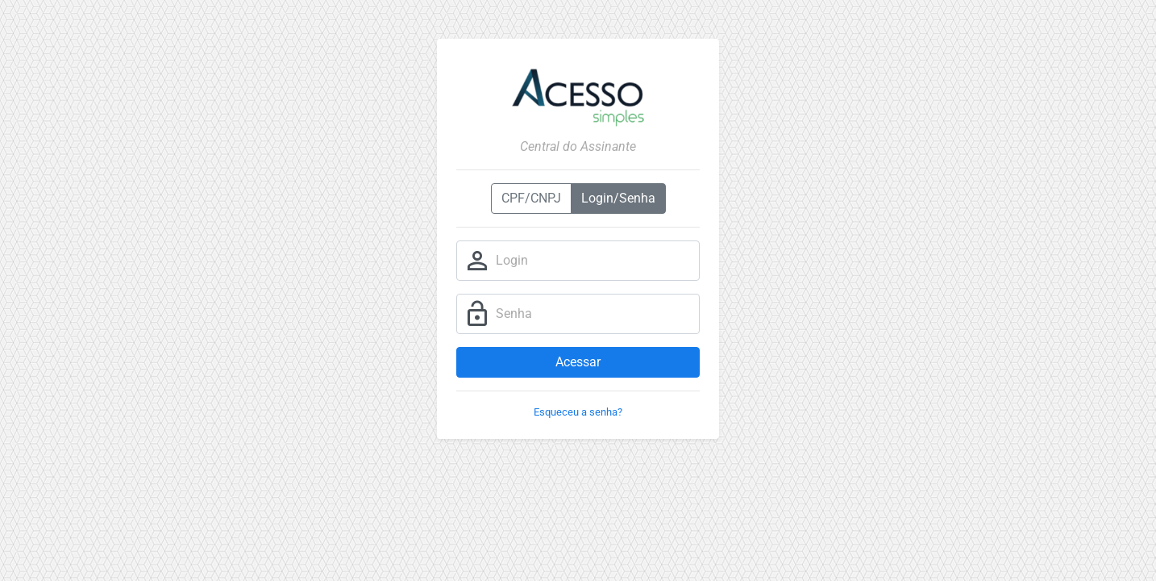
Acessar (578, 362)
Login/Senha (618, 198)
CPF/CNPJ (531, 198)
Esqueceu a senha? (578, 412)
